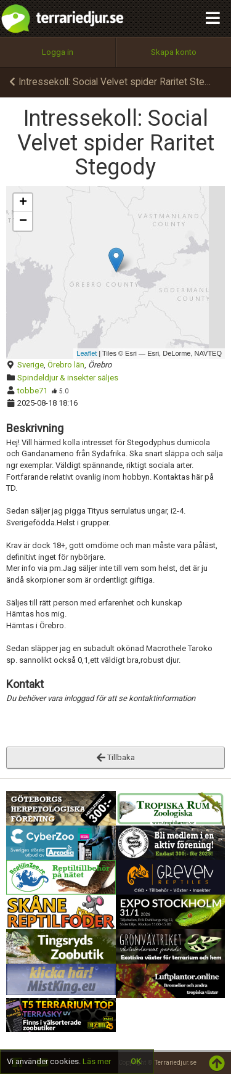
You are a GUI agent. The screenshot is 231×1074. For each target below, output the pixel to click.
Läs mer (97, 1061)
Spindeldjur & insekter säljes (67, 377)
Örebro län (65, 364)
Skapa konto (174, 52)
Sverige (30, 364)
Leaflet (86, 353)
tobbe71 (32, 390)
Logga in (57, 52)
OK (136, 1061)
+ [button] (23, 203)
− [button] (23, 221)
